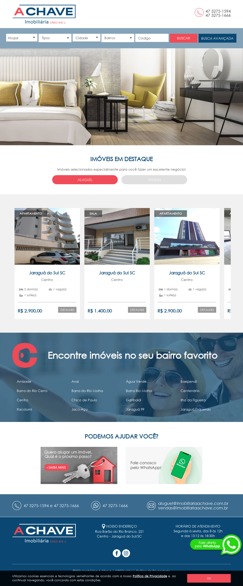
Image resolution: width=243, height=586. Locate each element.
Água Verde (136, 381)
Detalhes (67, 310)
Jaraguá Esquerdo (196, 409)
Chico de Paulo (84, 400)
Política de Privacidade (150, 576)
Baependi (189, 381)
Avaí (75, 381)
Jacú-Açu (79, 409)
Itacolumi (24, 409)
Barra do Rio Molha (87, 391)
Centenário (190, 391)
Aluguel (85, 180)
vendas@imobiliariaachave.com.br (193, 507)
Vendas (154, 180)
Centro (22, 400)
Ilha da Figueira (193, 400)
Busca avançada (217, 38)
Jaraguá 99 (135, 409)
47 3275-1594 (218, 11)
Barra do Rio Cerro (32, 391)
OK (209, 578)
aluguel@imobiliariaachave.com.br (193, 503)
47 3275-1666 (218, 15)
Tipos (46, 38)
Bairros (109, 38)
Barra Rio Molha (139, 391)
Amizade (24, 381)
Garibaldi (133, 400)
